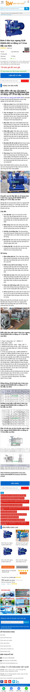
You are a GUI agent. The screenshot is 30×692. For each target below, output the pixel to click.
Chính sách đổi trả (4, 643)
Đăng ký (26, 622)
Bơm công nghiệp (11, 13)
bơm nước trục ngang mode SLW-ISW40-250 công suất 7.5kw (15, 508)
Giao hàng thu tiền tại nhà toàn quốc (15, 71)
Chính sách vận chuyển (6, 640)
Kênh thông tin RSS (5, 651)
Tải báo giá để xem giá (10, 67)
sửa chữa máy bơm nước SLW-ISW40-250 (11, 505)
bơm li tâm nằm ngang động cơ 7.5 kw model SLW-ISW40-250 (13, 523)
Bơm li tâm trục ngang (6, 14)
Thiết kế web (15, 685)
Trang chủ (3, 13)
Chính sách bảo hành (5, 646)
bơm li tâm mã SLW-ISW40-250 (9, 511)
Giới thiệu (2, 635)
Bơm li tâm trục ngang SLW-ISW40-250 (12, 97)
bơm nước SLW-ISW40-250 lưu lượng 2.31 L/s (12, 498)
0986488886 (11, 658)
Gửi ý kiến (23, 573)
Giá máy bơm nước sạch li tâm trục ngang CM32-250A (22, 544)
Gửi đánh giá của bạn (8, 567)
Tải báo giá (26, 51)
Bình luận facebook (22, 567)
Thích (7, 584)
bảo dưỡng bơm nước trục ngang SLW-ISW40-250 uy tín (14, 501)
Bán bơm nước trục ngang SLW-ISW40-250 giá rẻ (13, 495)
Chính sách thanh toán (6, 637)
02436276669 (13, 660)
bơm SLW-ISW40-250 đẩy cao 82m (9, 517)
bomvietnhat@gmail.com (11, 663)
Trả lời (3, 584)
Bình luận (9, 48)
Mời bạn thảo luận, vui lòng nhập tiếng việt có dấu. (10, 572)
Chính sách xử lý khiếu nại (6, 648)
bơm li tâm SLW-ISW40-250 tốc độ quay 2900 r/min (13, 514)
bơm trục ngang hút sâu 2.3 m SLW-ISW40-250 (12, 520)
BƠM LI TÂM (19, 13)
